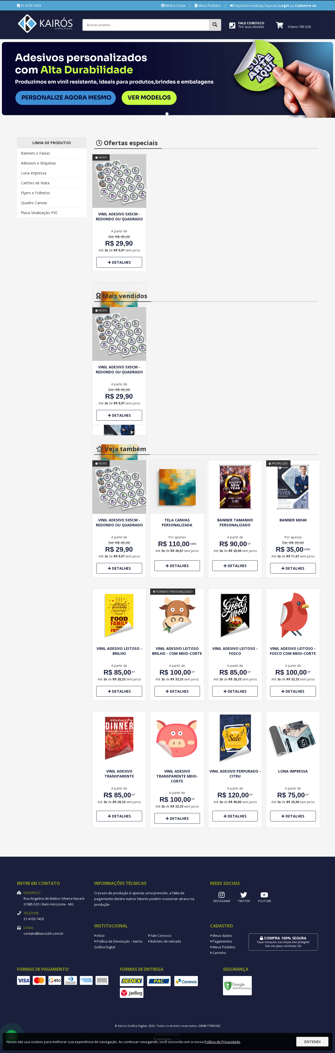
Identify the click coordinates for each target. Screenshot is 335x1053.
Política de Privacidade (222, 1041)
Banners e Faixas (35, 153)
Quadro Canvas (34, 202)
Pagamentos (221, 941)
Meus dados (221, 935)
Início (99, 935)
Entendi (312, 1041)
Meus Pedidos (208, 5)
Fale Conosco (159, 935)
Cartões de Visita (35, 182)
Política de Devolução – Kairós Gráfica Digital (118, 944)
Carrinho (218, 953)
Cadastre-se (305, 5)
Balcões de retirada (164, 941)
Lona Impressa (33, 172)
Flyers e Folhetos (35, 192)
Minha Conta (173, 5)
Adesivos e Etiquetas (38, 163)
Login (284, 5)
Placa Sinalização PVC (39, 212)
